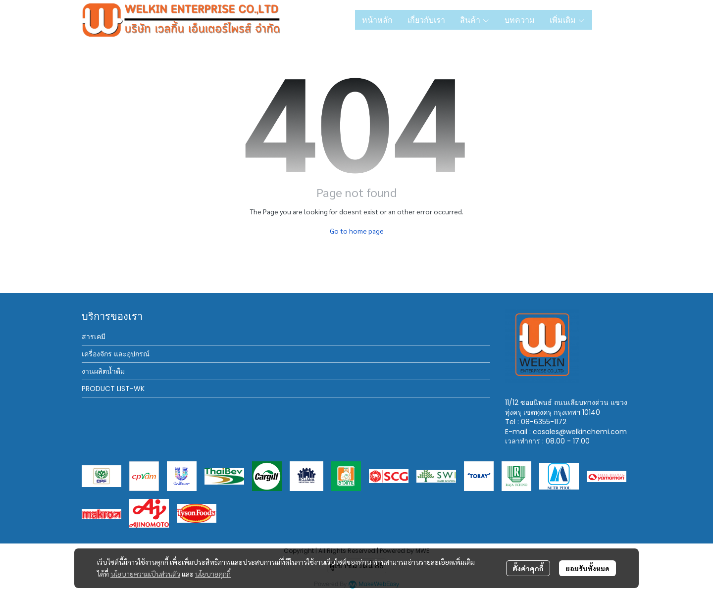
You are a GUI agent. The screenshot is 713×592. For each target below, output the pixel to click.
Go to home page (357, 230)
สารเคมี (93, 337)
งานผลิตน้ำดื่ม (103, 371)
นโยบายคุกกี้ (213, 573)
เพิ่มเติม (567, 19)
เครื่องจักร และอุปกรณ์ (116, 354)
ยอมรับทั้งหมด (587, 568)
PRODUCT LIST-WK (113, 389)
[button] (615, 19)
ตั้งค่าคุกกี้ (528, 568)
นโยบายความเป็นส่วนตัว (145, 573)
